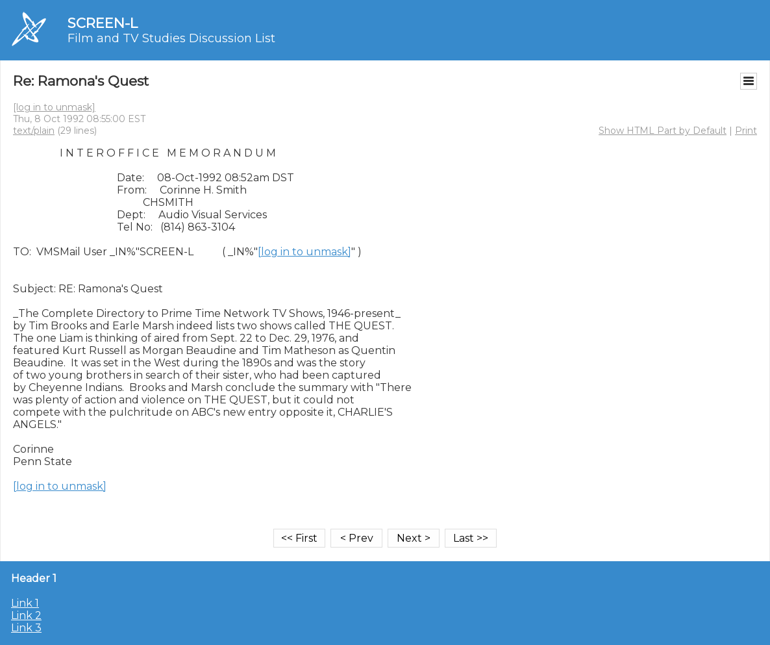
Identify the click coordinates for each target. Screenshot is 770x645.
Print (746, 130)
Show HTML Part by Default (663, 130)
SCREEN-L (103, 23)
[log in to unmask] (54, 107)
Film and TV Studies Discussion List (171, 38)
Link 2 (26, 615)
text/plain (34, 130)
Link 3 (26, 628)
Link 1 (25, 603)
